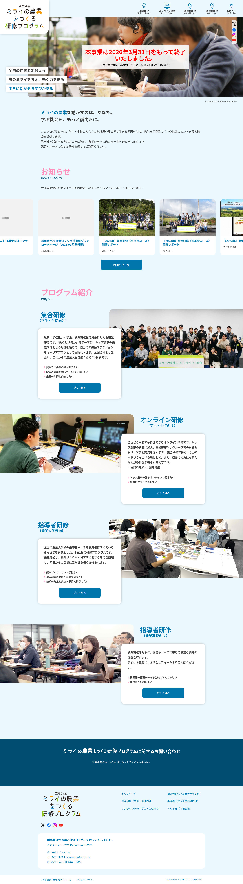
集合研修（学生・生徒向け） (138, 801)
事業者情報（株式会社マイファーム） (56, 880)
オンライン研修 (167, 11)
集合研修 (144, 11)
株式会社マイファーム (130, 64)
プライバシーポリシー (84, 880)
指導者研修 (190, 11)
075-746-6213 (66, 861)
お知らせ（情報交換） (179, 808)
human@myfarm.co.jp (78, 857)
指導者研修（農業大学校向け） (184, 794)
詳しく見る (79, 387)
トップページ (129, 794)
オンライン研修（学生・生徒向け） (141, 808)
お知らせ (231, 11)
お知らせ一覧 (121, 265)
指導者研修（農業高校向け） (183, 801)
